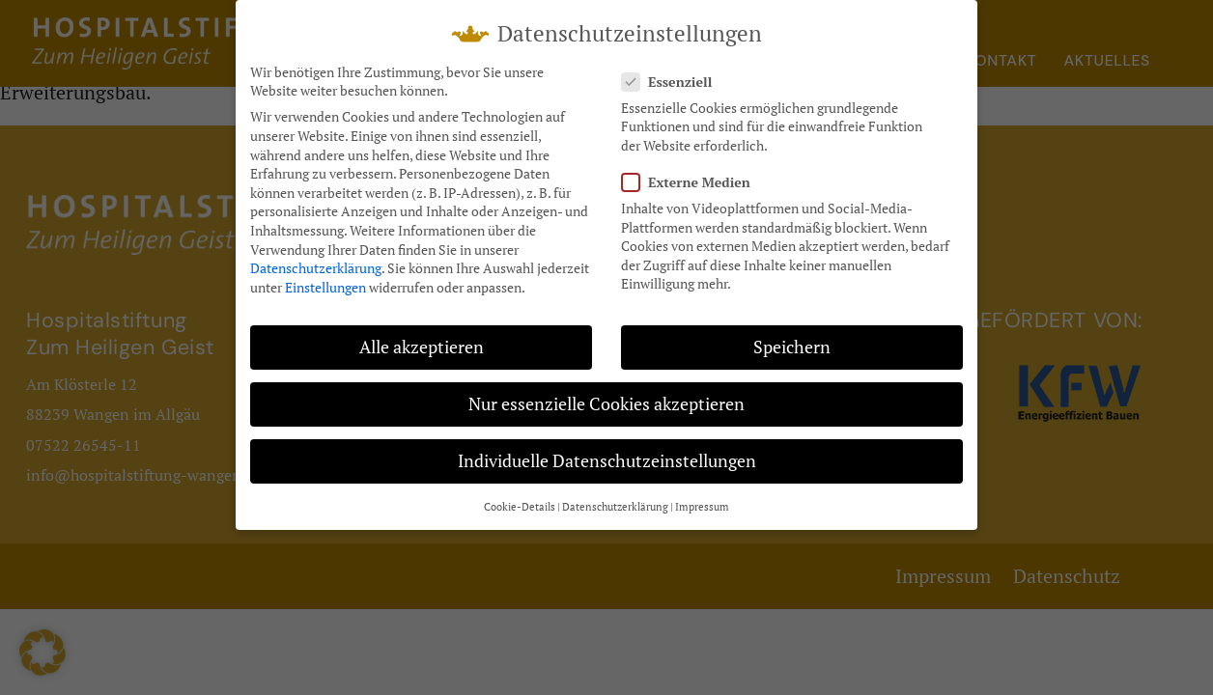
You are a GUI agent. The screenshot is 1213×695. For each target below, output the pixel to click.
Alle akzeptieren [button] (421, 338)
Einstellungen (325, 278)
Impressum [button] (702, 498)
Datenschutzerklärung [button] (615, 498)
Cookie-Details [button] (519, 498)
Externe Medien (692, 173)
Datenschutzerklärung (315, 259)
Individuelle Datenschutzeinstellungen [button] (607, 452)
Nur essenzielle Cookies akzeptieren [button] (606, 395)
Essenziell (672, 73)
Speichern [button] (792, 338)
